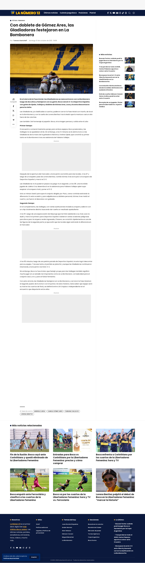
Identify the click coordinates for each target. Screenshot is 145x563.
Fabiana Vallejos (72, 411)
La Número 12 (15, 524)
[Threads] (125, 13)
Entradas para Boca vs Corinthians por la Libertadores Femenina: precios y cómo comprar (70, 459)
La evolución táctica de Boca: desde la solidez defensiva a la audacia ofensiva (111, 86)
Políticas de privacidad (12, 558)
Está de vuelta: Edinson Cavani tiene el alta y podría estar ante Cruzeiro (111, 94)
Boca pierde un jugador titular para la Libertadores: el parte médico (110, 103)
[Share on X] (13, 111)
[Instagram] (120, 13)
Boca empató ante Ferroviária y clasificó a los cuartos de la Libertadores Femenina (28, 497)
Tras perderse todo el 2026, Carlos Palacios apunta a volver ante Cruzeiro (109, 67)
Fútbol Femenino (19, 20)
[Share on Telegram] (13, 121)
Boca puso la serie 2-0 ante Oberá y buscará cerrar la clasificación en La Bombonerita (109, 77)
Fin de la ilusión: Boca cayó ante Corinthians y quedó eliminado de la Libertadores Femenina (29, 457)
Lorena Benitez (27, 414)
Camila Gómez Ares (55, 411)
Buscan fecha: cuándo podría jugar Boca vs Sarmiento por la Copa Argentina (111, 59)
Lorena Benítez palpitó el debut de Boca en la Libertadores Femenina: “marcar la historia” (115, 497)
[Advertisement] (72, 4)
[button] (34, 557)
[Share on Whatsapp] (13, 116)
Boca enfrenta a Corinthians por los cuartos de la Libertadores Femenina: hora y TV (114, 457)
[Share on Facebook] (13, 106)
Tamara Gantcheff (21, 41)
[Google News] (117, 13)
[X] (110, 13)
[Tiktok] (123, 13)
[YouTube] (113, 13)
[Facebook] (108, 13)
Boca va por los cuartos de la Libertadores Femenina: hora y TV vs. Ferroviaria (72, 497)
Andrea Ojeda (39, 411)
